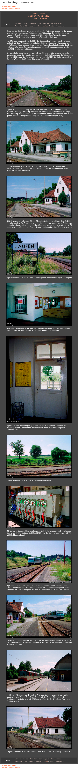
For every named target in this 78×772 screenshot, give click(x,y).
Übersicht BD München (9, 7)
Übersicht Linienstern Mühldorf (11, 8)
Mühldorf (18, 23)
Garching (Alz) (44, 23)
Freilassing (60, 26)
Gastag (51, 26)
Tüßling (25, 23)
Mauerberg (33, 23)
